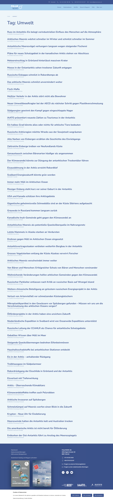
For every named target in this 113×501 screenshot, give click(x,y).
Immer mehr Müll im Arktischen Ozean (27, 182)
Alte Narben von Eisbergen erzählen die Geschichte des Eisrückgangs (43, 139)
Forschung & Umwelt (18, 34)
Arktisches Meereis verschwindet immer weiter (32, 260)
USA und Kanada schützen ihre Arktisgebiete (31, 196)
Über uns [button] (99, 7)
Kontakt (52, 2)
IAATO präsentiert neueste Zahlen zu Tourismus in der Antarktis (41, 117)
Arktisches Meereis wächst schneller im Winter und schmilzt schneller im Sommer (50, 39)
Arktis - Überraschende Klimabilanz (26, 385)
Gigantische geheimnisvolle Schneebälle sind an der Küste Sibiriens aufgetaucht (49, 203)
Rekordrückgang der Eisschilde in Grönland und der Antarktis (39, 371)
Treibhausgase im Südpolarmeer (24, 364)
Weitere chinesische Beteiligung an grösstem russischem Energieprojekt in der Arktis (52, 289)
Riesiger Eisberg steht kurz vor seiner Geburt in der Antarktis (39, 189)
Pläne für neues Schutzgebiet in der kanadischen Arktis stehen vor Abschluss (48, 53)
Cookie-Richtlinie (28, 498)
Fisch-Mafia (13, 89)
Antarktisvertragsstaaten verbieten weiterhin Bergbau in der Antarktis (44, 246)
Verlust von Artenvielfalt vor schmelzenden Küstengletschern (40, 296)
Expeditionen (16, 323)
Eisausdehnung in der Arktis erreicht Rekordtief (32, 167)
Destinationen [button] (67, 7)
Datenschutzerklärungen (18, 452)
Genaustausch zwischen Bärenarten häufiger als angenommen (40, 153)
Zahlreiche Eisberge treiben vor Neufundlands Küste (34, 146)
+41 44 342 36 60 (63, 2)
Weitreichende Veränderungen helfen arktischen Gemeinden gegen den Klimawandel (52, 274)
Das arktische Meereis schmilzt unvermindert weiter (34, 82)
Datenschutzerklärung (18, 498)
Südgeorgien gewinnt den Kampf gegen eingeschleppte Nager (40, 110)
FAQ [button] (93, 7)
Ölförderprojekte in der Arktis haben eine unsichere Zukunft (38, 314)
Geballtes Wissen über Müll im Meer (26, 335)
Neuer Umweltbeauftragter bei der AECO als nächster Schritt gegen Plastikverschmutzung (55, 103)
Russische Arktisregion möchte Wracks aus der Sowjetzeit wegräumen (44, 132)
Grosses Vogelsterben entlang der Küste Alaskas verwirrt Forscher (42, 253)
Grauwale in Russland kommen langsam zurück (32, 210)
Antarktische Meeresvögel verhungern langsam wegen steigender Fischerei (47, 46)
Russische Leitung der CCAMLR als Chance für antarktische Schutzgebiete (46, 328)
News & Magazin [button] (85, 7)
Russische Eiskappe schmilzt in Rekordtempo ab (32, 74)
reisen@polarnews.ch (94, 2)
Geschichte (16, 234)
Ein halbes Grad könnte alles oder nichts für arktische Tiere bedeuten (44, 124)
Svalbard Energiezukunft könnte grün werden (31, 174)
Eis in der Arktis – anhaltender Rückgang (28, 356)
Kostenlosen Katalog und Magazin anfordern (24, 458)
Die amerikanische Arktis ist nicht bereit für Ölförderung (37, 428)
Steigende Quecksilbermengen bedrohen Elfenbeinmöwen (38, 342)
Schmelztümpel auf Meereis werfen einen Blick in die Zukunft (39, 406)
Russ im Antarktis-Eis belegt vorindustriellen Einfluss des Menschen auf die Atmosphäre (54, 32)
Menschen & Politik (18, 55)
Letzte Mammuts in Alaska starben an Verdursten (33, 232)
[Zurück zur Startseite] (16, 7)
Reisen (59, 7)
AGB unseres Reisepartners (19, 454)
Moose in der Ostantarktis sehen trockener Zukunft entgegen (39, 67)
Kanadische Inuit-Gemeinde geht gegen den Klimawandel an (39, 217)
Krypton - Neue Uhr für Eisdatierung (26, 414)
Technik (15, 177)
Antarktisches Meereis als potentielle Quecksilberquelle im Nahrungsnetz (46, 224)
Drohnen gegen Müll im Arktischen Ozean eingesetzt (35, 239)
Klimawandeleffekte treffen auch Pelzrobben (31, 392)
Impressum (14, 450)
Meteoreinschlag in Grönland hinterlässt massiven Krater (37, 60)
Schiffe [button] (76, 7)
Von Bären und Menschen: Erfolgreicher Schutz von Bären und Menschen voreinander (52, 267)
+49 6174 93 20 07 (79, 2)
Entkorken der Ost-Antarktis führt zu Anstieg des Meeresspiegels (42, 435)
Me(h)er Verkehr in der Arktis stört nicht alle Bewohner (36, 96)
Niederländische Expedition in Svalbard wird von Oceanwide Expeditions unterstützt (52, 321)
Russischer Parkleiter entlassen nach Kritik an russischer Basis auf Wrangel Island (50, 282)
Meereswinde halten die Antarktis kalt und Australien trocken (40, 421)
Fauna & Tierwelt (17, 155)
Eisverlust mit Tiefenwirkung (22, 378)
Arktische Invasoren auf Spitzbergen (26, 399)
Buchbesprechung (17, 91)
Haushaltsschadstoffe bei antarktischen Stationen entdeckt (38, 349)
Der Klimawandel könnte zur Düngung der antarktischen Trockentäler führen (48, 160)
